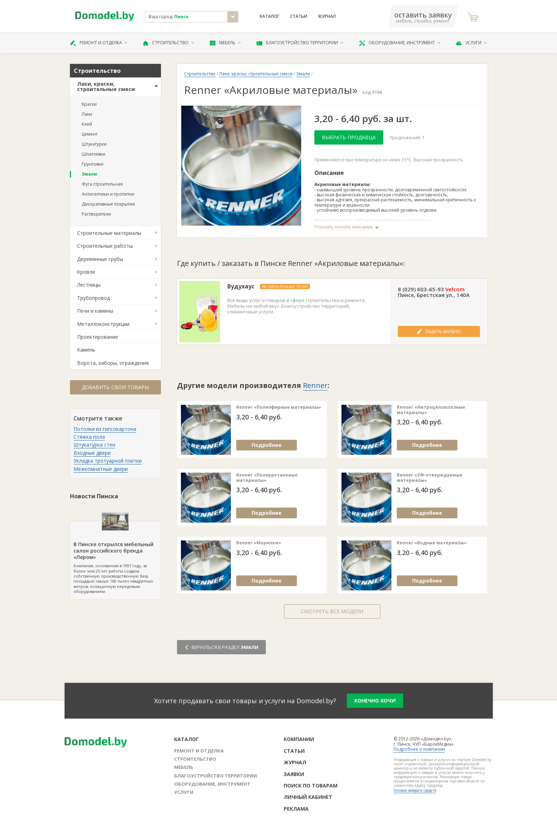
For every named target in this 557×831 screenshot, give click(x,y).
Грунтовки (92, 164)
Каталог (269, 16)
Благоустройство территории (300, 43)
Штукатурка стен (94, 444)
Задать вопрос (439, 331)
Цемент (89, 134)
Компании (299, 739)
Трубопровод (93, 297)
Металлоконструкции (103, 324)
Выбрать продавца (349, 137)
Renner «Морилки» (258, 542)
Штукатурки (94, 144)
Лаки (87, 114)
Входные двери (92, 452)
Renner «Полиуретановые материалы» (267, 478)
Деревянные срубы (100, 259)
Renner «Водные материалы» (432, 542)
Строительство (168, 43)
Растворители (96, 214)
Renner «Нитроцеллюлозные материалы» (431, 410)
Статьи (298, 16)
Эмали (89, 174)
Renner (315, 385)
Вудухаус (240, 286)
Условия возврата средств (415, 790)
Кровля (86, 271)
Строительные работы (105, 245)
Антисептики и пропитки (108, 194)
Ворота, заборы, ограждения (113, 362)
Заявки (294, 774)
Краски (89, 104)
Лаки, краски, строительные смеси (106, 86)
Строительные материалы (109, 233)
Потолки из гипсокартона (105, 428)
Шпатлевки (93, 154)
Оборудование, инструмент (400, 43)
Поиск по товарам (311, 785)
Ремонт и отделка (99, 43)
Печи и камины (95, 310)
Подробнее (267, 445)
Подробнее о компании (419, 749)
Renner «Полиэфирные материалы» (278, 407)
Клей (87, 124)
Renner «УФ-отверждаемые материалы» (429, 478)
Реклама (296, 808)
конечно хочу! (375, 700)
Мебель (225, 43)
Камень (86, 349)
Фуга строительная (102, 184)
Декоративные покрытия (108, 204)
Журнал (327, 16)
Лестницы (89, 284)
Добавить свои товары (115, 387)
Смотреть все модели (332, 611)
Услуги (471, 43)
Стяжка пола (89, 436)
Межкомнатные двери (101, 468)
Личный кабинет (308, 797)
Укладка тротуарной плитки (108, 460)
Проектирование (97, 336)
